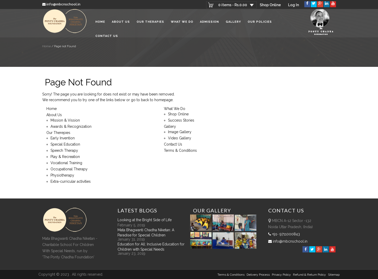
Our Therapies (150, 23)
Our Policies (260, 23)
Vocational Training (66, 163)
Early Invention (63, 138)
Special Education (65, 144)
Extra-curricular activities (71, 181)
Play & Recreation (65, 157)
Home (100, 23)
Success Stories (181, 120)
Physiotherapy (62, 175)
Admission (209, 23)
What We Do (182, 23)
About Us (121, 23)
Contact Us (106, 37)
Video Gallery (179, 138)
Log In (293, 5)
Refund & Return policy (309, 274)
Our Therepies (58, 133)
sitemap (334, 274)
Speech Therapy (64, 150)
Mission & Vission (65, 120)
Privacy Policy (281, 274)
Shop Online (270, 5)
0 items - (232, 5)
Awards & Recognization (71, 126)
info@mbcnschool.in (61, 4)
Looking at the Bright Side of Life (144, 220)
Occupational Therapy (69, 169)
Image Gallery (179, 132)
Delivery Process (258, 274)
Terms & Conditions (180, 150)
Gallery (233, 23)
